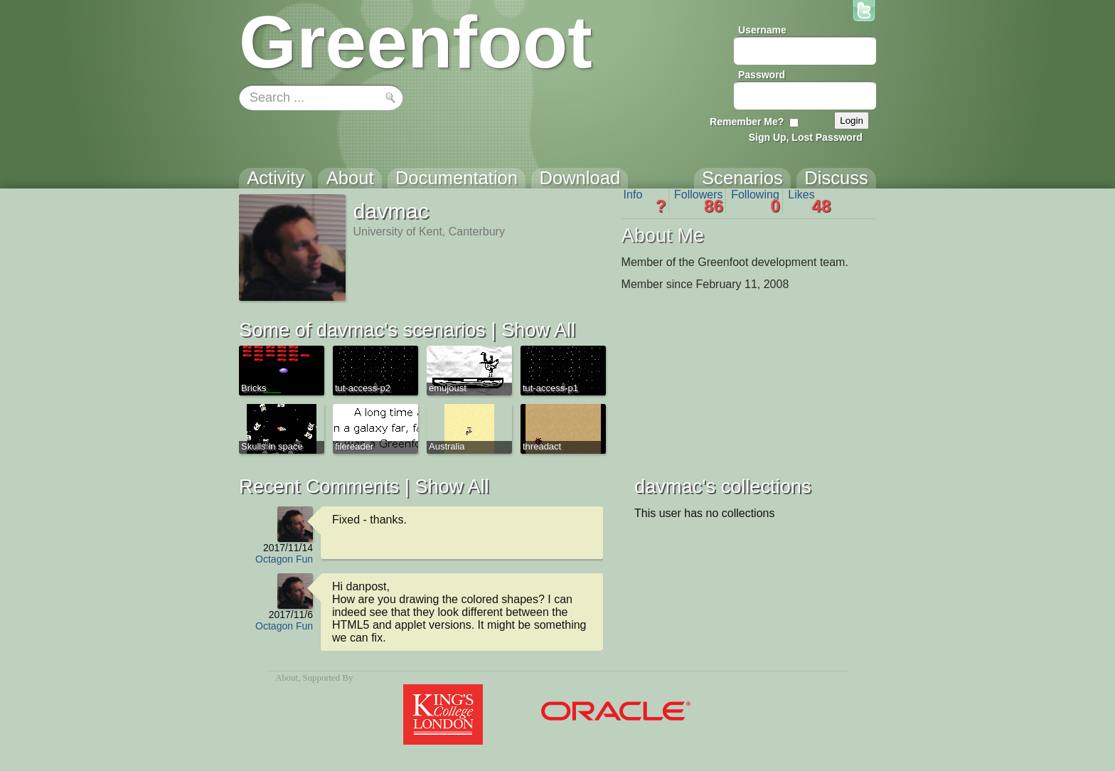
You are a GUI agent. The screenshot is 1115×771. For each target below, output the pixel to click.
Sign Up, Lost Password (806, 137)
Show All (538, 330)
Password (761, 74)
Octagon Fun (284, 559)
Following (755, 201)
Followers (698, 201)
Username (762, 30)
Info (645, 201)
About (286, 678)
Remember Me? (747, 121)
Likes (809, 201)
